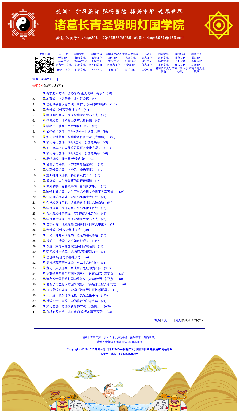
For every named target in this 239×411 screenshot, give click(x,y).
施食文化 (80, 57)
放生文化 (113, 57)
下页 (170, 320)
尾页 (178, 320)
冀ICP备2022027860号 (124, 353)
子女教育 (180, 61)
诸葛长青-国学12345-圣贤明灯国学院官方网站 (122, 349)
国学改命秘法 (114, 54)
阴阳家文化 (113, 64)
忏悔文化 (63, 57)
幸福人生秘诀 (130, 54)
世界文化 (80, 69)
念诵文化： (48, 79)
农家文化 (163, 64)
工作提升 (113, 69)
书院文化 (113, 61)
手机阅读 (44, 54)
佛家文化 (180, 57)
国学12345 (97, 54)
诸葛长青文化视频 (197, 70)
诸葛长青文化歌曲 (163, 70)
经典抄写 (130, 61)
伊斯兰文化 (63, 69)
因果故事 (163, 54)
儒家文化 (147, 57)
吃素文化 (130, 57)
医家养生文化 (64, 64)
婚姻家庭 (196, 61)
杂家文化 (147, 64)
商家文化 (97, 61)
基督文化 (196, 64)
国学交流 (147, 69)
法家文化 (80, 64)
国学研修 (130, 69)
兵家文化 (63, 61)
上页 (164, 320)
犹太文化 (180, 64)
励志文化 (163, 61)
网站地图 (166, 349)
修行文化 (147, 61)
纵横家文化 (80, 61)
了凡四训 (147, 54)
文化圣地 (97, 69)
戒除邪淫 (180, 54)
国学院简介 (80, 54)
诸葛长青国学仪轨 (180, 70)
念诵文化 (97, 57)
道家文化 (163, 57)
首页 (35, 79)
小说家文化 (130, 64)
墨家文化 (196, 57)
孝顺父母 (196, 54)
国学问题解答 (97, 64)
